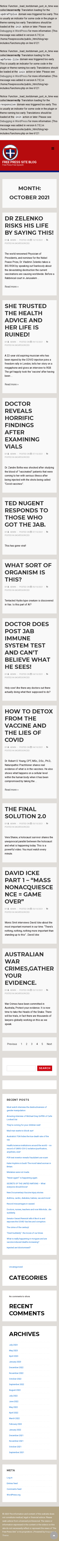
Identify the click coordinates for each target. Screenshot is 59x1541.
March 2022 (14, 1416)
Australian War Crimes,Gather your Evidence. (29, 966)
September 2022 (16, 1382)
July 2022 (13, 1394)
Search (10, 1062)
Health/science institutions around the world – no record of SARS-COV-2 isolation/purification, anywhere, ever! (29, 1146)
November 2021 (16, 1439)
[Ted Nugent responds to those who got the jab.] (38, 530)
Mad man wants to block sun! (20, 1129)
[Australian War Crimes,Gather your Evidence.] (38, 988)
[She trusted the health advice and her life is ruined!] (38, 340)
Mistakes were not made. (18, 1170)
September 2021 (16, 1450)
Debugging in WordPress (14, 30)
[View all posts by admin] (12, 238)
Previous (12, 1042)
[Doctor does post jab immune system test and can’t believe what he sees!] (38, 672)
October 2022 (15, 1377)
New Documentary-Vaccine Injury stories (25, 1190)
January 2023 (15, 1360)
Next (49, 1042)
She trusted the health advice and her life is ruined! (26, 318)
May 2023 (13, 1348)
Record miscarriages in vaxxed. (21, 1202)
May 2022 (13, 1405)
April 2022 (13, 1411)
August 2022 (15, 1388)
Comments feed (14, 1487)
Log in (9, 1476)
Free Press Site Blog (19, 160)
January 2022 (15, 1428)
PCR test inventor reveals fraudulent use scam (27, 1155)
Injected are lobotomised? (19, 1245)
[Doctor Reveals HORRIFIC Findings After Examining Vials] (38, 452)
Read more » (12, 284)
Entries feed (12, 1481)
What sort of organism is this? (28, 570)
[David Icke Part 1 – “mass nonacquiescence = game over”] (38, 907)
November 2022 (16, 1371)
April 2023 (13, 1354)
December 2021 (16, 1433)
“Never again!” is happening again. (22, 1176)
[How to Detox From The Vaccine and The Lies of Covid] (38, 745)
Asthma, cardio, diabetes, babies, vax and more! (28, 1196)
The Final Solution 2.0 (25, 811)
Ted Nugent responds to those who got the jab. (26, 512)
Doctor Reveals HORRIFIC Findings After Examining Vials (22, 423)
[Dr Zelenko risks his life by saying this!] (38, 238)
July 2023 (13, 1343)
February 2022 (15, 1422)
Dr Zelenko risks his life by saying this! (29, 223)
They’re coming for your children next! (24, 1123)
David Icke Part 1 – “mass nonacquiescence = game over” (29, 885)
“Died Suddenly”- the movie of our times (25, 1231)
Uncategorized (22, 241)
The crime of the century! (18, 1225)
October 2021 (15, 1445)
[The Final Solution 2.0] (38, 822)
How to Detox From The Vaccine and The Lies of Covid (29, 723)
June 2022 (13, 1399)
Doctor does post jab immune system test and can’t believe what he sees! (27, 643)
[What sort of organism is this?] (38, 585)
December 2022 (16, 1365)
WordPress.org (13, 1493)
